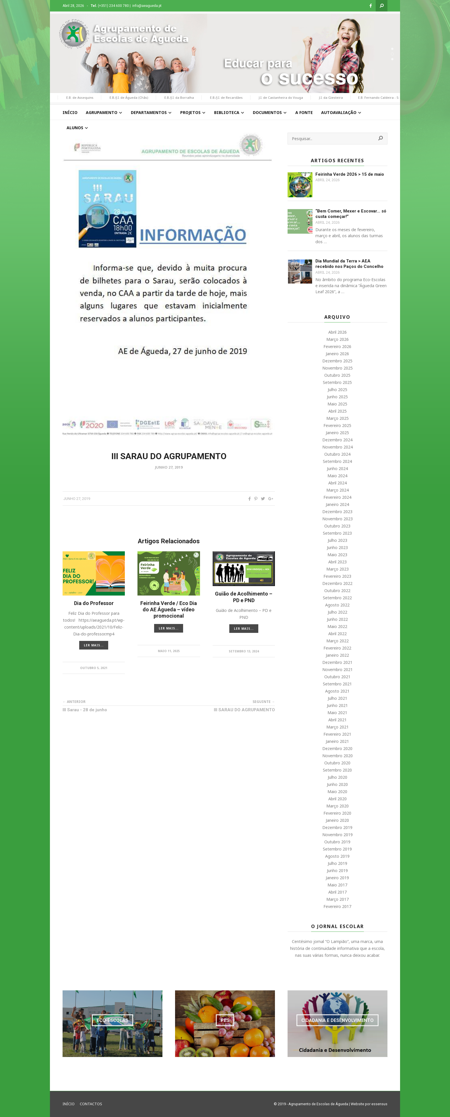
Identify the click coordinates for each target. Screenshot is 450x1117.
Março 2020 (337, 806)
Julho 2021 (337, 698)
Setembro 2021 (337, 684)
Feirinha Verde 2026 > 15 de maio (349, 174)
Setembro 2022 (337, 597)
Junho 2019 (337, 870)
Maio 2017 (337, 885)
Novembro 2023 (337, 518)
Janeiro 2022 (337, 655)
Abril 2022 (337, 633)
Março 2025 (337, 418)
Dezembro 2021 (337, 662)
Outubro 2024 (337, 454)
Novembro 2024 (337, 447)
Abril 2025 (337, 411)
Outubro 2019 (337, 841)
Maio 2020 (337, 791)
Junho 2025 (337, 396)
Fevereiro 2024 (337, 497)
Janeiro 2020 (337, 820)
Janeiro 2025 (337, 432)
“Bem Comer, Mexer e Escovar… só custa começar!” (350, 213)
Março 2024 (337, 490)
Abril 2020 (337, 798)
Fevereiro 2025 (337, 425)
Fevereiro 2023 (337, 576)
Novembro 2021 (337, 669)
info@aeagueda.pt (147, 6)
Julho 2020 (337, 777)
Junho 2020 (337, 784)
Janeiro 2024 (337, 504)
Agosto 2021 (337, 691)
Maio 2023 (337, 554)
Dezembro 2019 (337, 827)
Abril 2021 (337, 719)
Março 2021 (337, 727)
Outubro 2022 (337, 590)
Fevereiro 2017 (337, 906)
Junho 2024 (337, 468)
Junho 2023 (337, 547)
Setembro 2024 (337, 461)
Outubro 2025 (337, 375)
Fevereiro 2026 (337, 346)
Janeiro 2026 (337, 353)
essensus (379, 1104)
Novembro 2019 (337, 834)
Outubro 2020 (337, 763)
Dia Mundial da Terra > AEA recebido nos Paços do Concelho (349, 263)
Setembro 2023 (337, 533)
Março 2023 (337, 569)
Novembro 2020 (337, 755)
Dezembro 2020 (337, 748)
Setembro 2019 (337, 849)
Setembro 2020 (337, 770)
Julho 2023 (337, 540)
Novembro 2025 (337, 368)
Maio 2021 (337, 712)
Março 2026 (337, 339)
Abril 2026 (337, 332)
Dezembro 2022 (337, 583)
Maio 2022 (337, 626)
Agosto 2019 (337, 856)
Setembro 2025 (337, 382)
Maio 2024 (337, 475)
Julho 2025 (337, 389)
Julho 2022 (337, 612)
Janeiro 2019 (337, 877)
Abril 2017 (337, 892)
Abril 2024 (337, 483)
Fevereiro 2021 (337, 734)
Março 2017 (337, 899)
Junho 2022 (337, 619)
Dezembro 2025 (337, 361)
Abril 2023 (337, 562)
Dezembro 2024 (337, 439)
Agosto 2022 (337, 605)
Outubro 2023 (337, 526)
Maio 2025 (337, 404)
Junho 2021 (337, 705)
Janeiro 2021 (337, 741)
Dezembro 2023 (337, 511)
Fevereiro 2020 (337, 813)
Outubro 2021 (337, 676)
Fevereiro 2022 (337, 648)
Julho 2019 (337, 863)
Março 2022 (337, 640)
